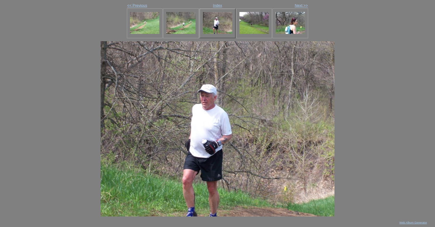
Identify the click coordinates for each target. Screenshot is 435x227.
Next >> (301, 5)
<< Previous (137, 5)
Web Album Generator (413, 222)
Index (217, 5)
